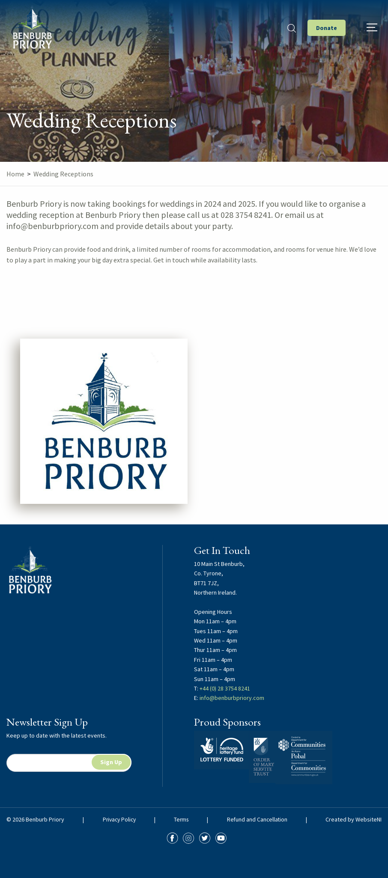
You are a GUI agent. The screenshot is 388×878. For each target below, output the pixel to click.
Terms (182, 819)
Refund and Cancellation (258, 819)
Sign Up (111, 762)
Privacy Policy (119, 819)
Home (15, 174)
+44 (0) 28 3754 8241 (225, 688)
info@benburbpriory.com (232, 698)
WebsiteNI (368, 819)
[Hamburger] (372, 27)
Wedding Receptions (63, 174)
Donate (326, 28)
